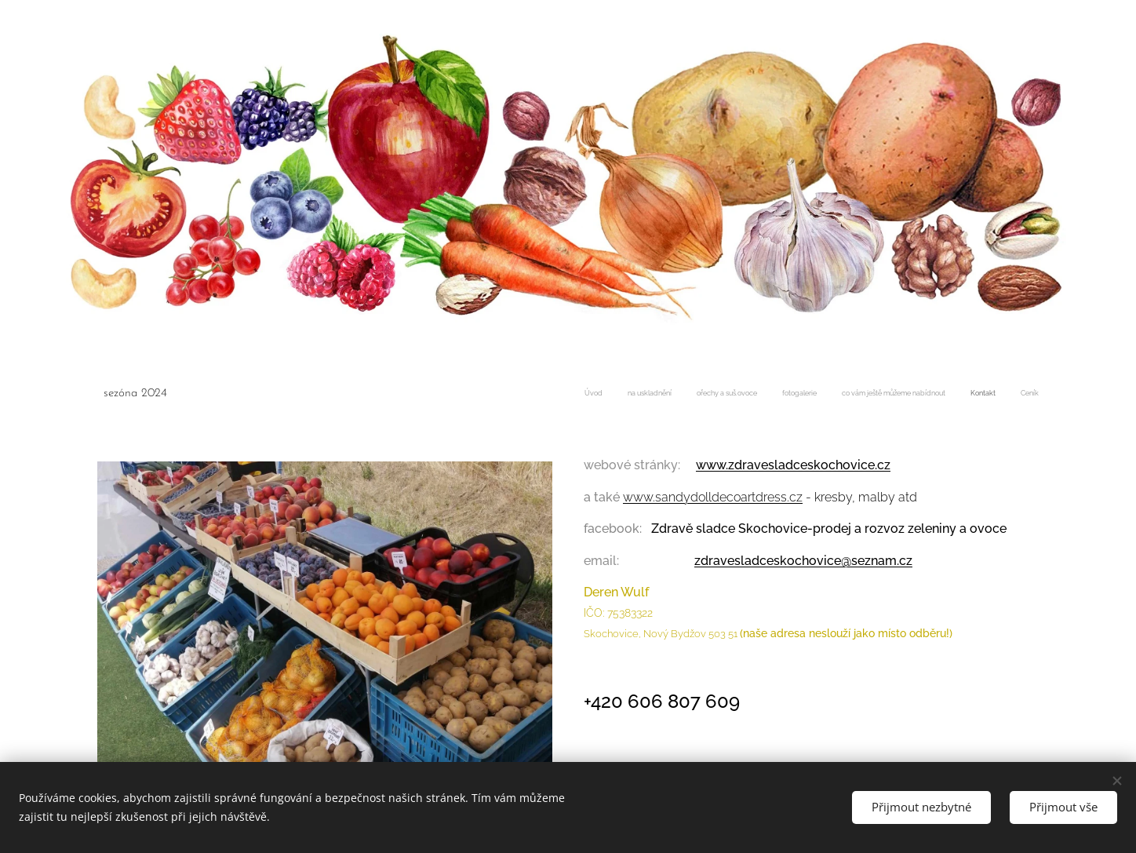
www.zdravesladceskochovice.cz (793, 464)
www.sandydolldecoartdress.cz (713, 496)
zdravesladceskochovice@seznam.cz (803, 559)
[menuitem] (892, 394)
